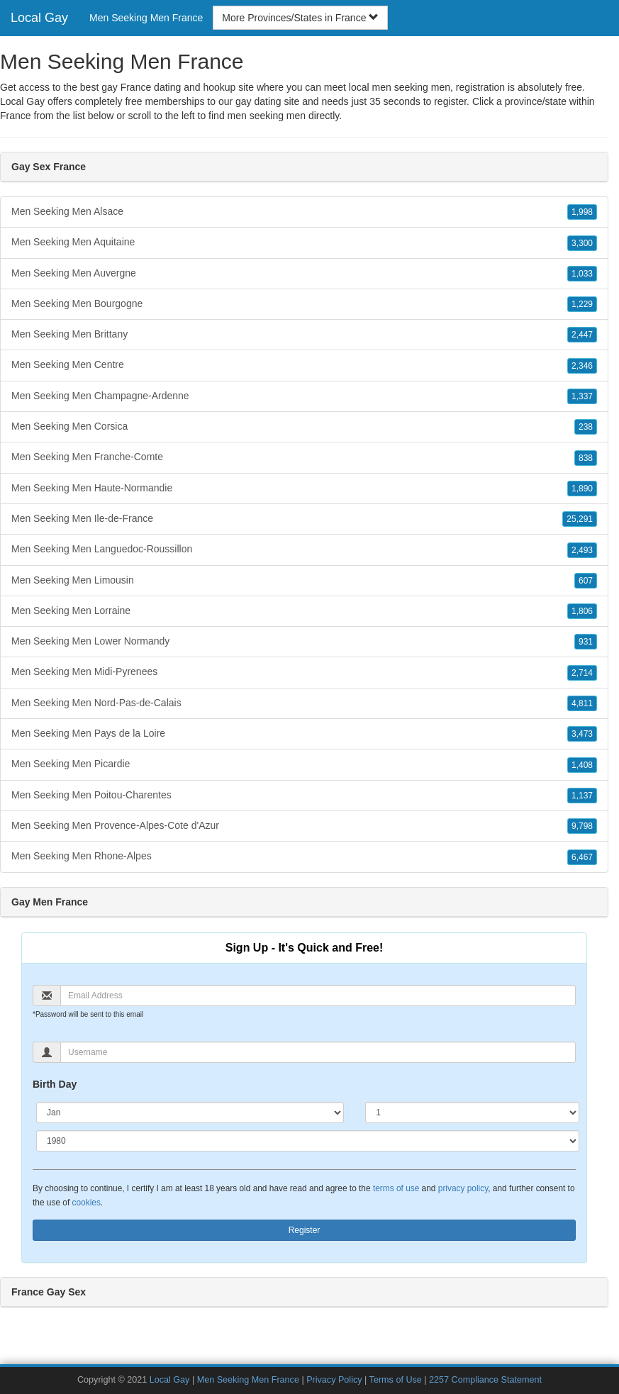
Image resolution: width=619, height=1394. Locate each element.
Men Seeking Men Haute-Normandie (304, 488)
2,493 (582, 550)
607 (586, 581)
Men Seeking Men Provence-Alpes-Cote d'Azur (304, 826)
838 (586, 458)
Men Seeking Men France (146, 17)
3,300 (582, 243)
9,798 (582, 826)
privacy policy (463, 1188)
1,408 (582, 765)
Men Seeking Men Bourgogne (304, 304)
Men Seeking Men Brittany (304, 334)
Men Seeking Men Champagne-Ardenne (304, 396)
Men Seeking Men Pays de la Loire (304, 734)
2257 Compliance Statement (485, 1380)
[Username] (318, 1052)
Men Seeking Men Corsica (304, 427)
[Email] (318, 995)
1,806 (582, 611)
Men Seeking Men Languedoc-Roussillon (304, 549)
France (15, 115)
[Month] (190, 1112)
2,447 (582, 335)
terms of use (396, 1188)
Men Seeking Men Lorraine (304, 611)
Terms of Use (395, 1380)
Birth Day (55, 1084)
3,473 (582, 734)
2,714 (582, 673)
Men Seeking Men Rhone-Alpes (304, 856)
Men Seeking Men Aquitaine (304, 242)
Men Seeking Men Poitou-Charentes (304, 795)
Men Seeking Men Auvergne (304, 273)
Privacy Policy (334, 1380)
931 (586, 642)
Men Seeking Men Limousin (304, 581)
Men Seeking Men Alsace (304, 212)
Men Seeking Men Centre (304, 365)
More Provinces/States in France (300, 17)
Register (304, 1230)
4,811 (582, 703)
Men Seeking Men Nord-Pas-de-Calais (304, 703)
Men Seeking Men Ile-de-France (304, 519)
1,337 (582, 396)
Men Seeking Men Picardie (304, 764)
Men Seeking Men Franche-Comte (304, 457)
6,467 (582, 857)
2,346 (582, 366)
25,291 (580, 519)
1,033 (582, 274)
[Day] (472, 1112)
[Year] (307, 1141)
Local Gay (39, 18)
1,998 (582, 212)
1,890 (582, 489)
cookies (86, 1203)
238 (586, 427)
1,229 (582, 304)
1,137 (582, 796)
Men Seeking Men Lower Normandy (304, 641)
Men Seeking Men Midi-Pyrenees (304, 672)
